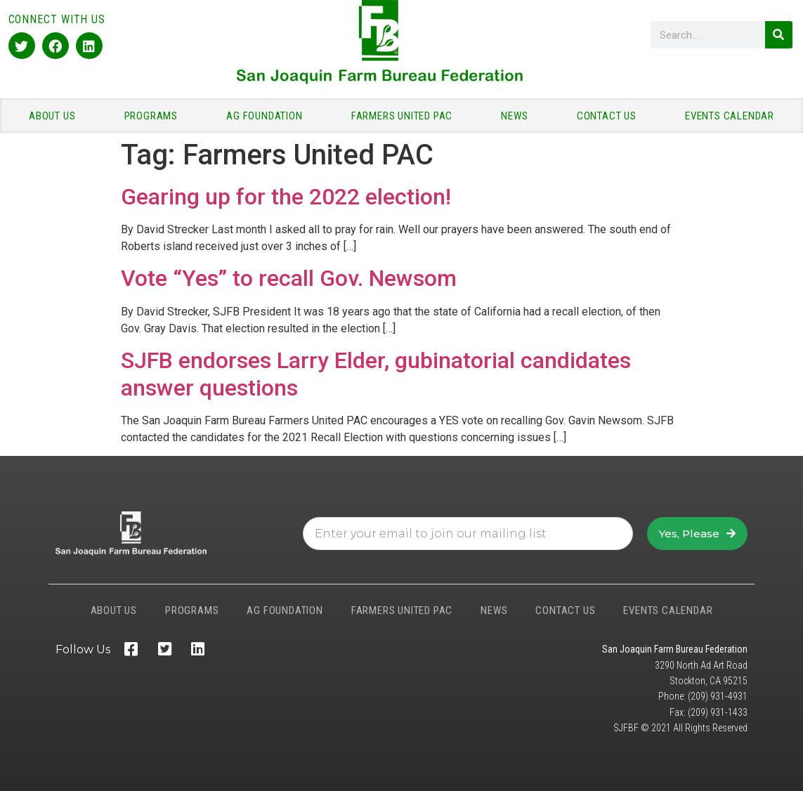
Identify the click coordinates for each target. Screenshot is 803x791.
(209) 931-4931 (717, 696)
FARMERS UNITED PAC (405, 116)
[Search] (778, 34)
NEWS (518, 116)
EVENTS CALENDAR (729, 116)
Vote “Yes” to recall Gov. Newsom (289, 278)
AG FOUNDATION (267, 116)
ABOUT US (55, 116)
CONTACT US (610, 116)
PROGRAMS (154, 116)
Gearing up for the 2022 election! (286, 196)
